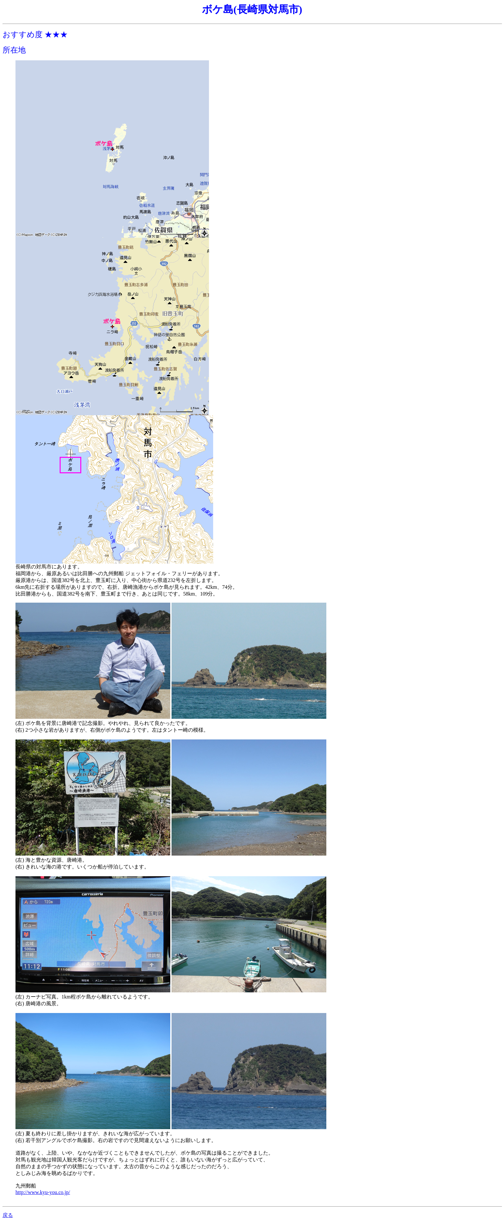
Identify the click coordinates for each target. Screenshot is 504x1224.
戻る (8, 1215)
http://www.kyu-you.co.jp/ (42, 1192)
